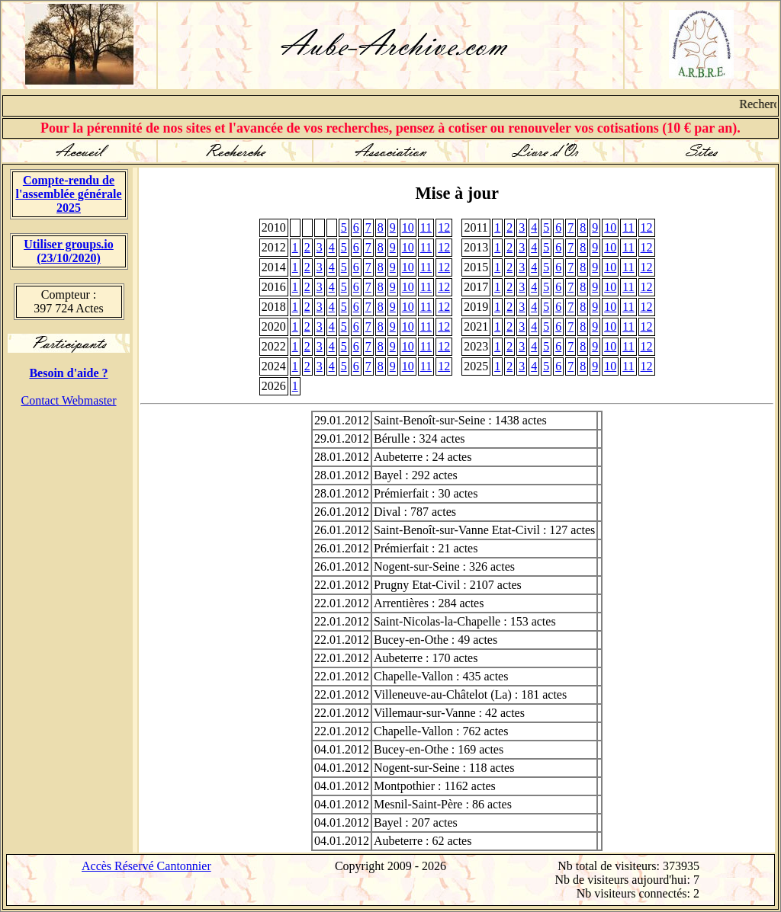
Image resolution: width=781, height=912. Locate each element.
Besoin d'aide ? (68, 372)
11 (426, 227)
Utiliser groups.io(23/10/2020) (69, 251)
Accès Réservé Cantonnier (146, 865)
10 (408, 227)
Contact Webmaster (68, 400)
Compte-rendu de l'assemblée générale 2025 (68, 194)
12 (444, 227)
